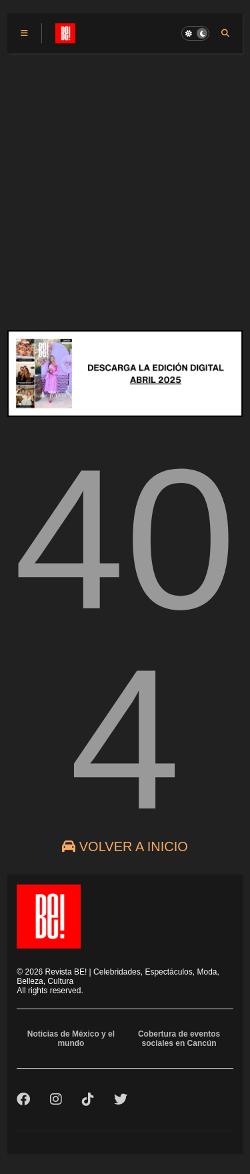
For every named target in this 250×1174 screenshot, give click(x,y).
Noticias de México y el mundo (71, 1038)
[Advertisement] (125, 185)
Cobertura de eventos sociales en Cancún (179, 1038)
